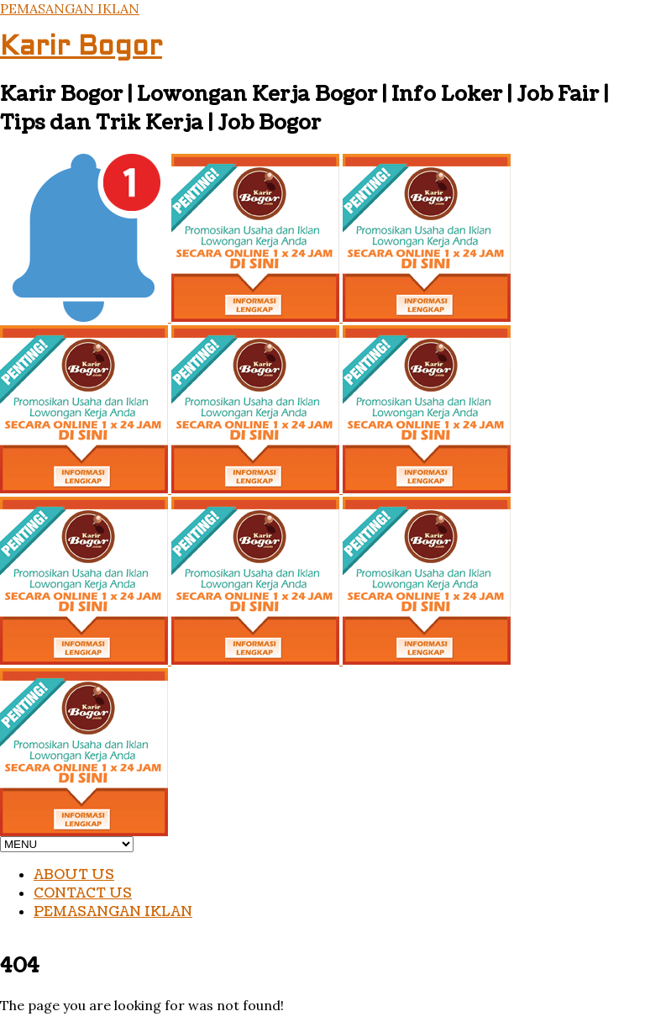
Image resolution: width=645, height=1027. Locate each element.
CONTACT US (83, 893)
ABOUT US (74, 875)
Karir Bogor (81, 48)
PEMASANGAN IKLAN (69, 8)
